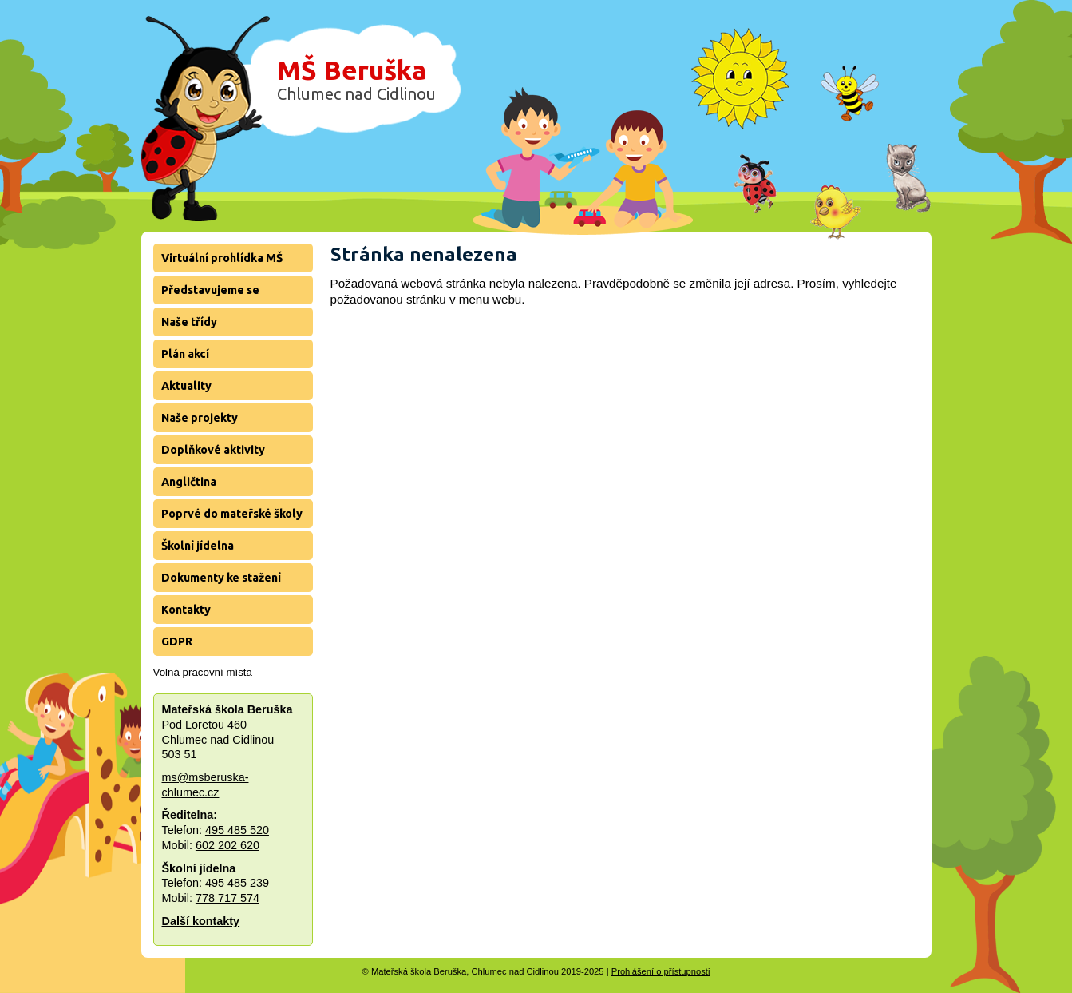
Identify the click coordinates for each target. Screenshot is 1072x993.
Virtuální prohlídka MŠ (222, 258)
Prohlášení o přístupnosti (660, 971)
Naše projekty (199, 417)
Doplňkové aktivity (213, 449)
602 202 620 (227, 845)
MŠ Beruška (356, 79)
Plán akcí (185, 354)
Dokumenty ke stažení (221, 577)
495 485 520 (237, 830)
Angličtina (188, 481)
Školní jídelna (197, 545)
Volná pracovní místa (202, 672)
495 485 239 (237, 882)
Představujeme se (210, 290)
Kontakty (186, 609)
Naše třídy (189, 322)
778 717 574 (227, 898)
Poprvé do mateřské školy (232, 513)
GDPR (176, 641)
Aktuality (186, 385)
